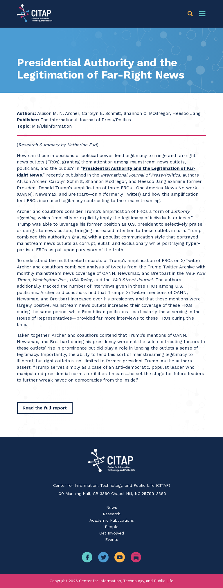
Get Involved (111, 533)
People (111, 526)
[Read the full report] (45, 408)
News (111, 507)
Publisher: (28, 119)
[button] (191, 13)
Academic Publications (111, 520)
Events (111, 539)
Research (112, 514)
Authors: (26, 113)
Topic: (23, 126)
